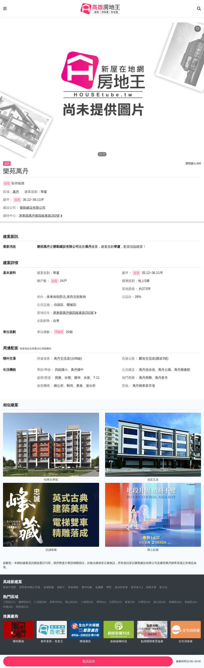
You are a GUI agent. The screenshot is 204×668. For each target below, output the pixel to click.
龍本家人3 (137, 587)
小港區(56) (87, 601)
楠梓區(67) (25, 601)
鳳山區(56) (71, 601)
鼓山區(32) (160, 601)
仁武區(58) (40, 601)
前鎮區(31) (191, 601)
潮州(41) (101, 601)
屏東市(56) (56, 601)
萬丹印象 (87, 587)
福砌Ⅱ (61, 587)
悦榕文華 (151, 587)
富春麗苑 (73, 587)
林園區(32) (175, 601)
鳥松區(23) (22, 606)
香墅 (109, 587)
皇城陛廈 (48, 587)
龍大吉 (163, 587)
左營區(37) (115, 601)
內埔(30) (8, 606)
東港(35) (130, 601)
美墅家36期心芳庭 (29, 587)
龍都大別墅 (9, 587)
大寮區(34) (144, 601)
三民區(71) (9, 601)
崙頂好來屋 (121, 587)
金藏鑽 (99, 587)
